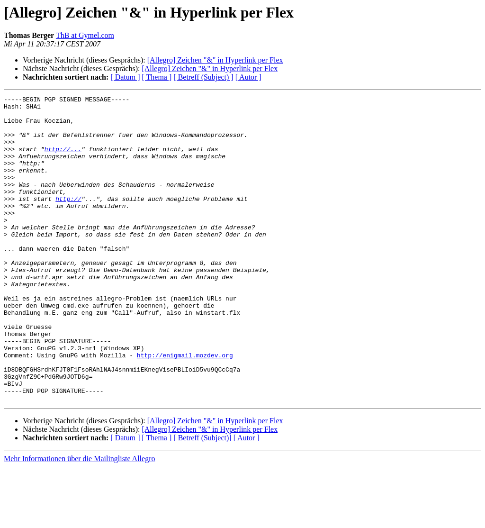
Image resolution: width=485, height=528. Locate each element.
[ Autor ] (248, 77)
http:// (68, 220)
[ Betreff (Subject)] (202, 499)
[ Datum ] (125, 77)
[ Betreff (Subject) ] (203, 77)
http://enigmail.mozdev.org (185, 407)
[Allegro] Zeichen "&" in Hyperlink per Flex (215, 60)
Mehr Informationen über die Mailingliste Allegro (79, 520)
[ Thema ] (157, 77)
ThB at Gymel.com (85, 35)
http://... (63, 160)
